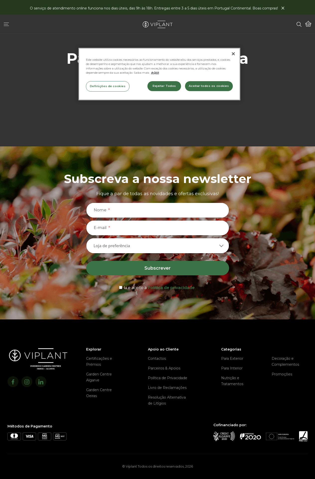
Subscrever (157, 268)
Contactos (157, 358)
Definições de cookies (108, 86)
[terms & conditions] (157, 287)
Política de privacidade (171, 287)
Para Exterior (232, 358)
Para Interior (232, 368)
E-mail (100, 227)
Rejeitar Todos (164, 86)
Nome (100, 210)
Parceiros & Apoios (164, 368)
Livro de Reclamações (167, 387)
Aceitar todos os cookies (209, 86)
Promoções (282, 374)
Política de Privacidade (167, 378)
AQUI (155, 72)
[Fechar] (233, 53)
